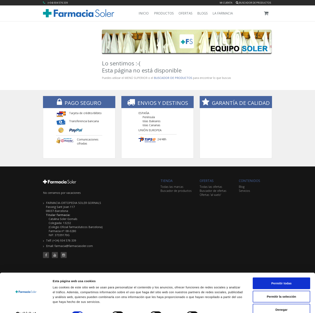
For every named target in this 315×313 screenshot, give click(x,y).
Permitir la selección (281, 286)
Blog (241, 187)
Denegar (281, 300)
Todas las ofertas (211, 187)
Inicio (144, 13)
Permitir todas (281, 273)
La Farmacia (223, 13)
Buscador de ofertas (213, 191)
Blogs (202, 13)
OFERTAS (207, 181)
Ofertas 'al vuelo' (210, 195)
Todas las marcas (172, 187)
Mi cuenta (226, 2)
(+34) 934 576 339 (58, 2)
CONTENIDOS (249, 181)
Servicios (244, 191)
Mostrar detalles (217, 305)
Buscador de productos (253, 2)
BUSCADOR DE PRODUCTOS (173, 78)
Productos (164, 13)
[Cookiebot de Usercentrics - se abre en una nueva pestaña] (26, 305)
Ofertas (185, 13)
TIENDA (167, 181)
